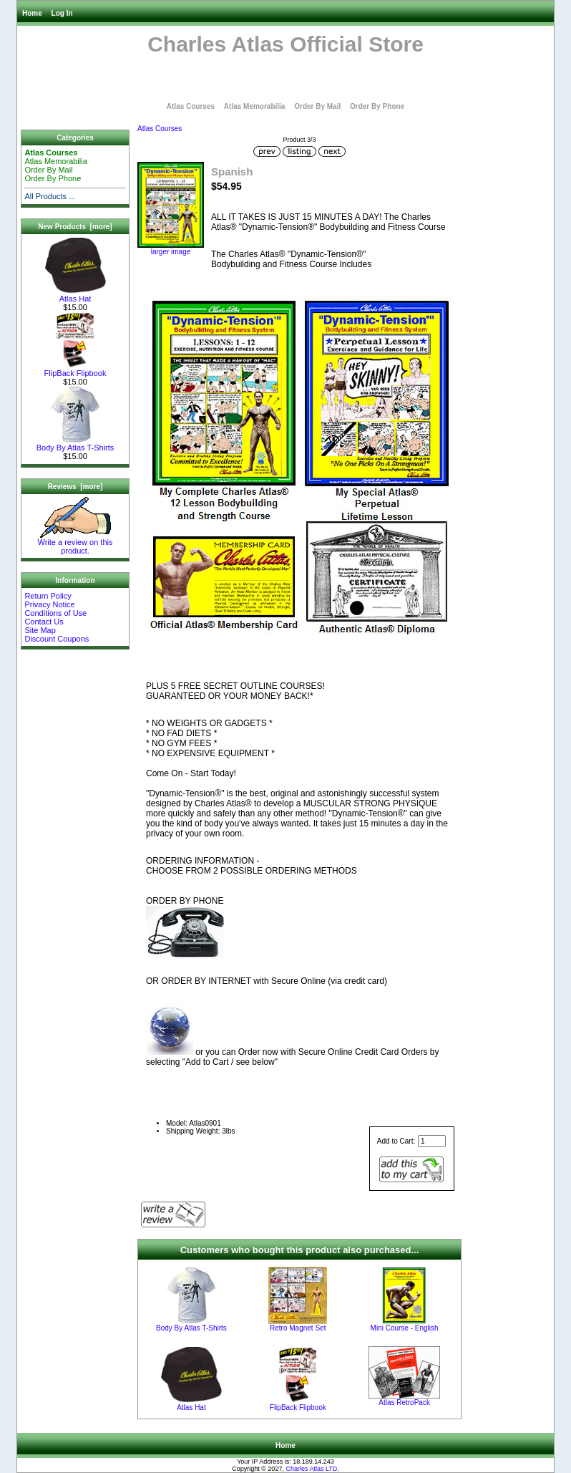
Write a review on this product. (75, 543)
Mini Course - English (405, 1328)
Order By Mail (317, 106)
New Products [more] (75, 227)
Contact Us (43, 621)
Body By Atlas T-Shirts (75, 444)
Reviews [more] (75, 487)
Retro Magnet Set (298, 1328)
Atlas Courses (159, 128)
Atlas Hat (75, 295)
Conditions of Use (55, 613)
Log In (62, 13)
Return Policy (47, 595)
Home (32, 13)
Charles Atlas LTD (311, 1468)
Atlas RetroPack (404, 1402)
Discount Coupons (56, 638)
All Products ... (49, 196)
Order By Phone (377, 106)
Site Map (39, 630)
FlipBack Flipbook (75, 369)
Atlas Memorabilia (255, 106)
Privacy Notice (49, 604)
